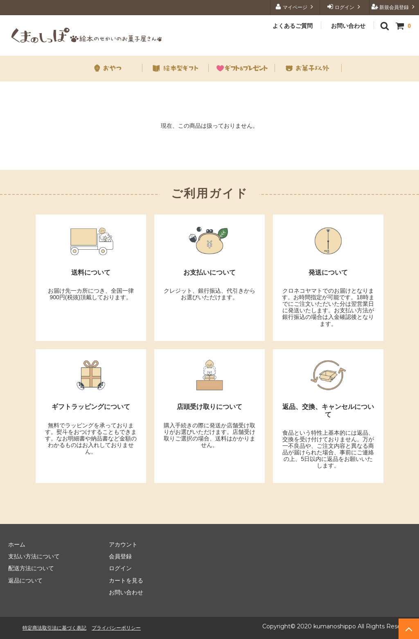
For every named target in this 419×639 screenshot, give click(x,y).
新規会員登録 (394, 6)
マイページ (295, 6)
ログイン (345, 6)
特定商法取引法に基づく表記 (54, 628)
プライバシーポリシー (116, 628)
